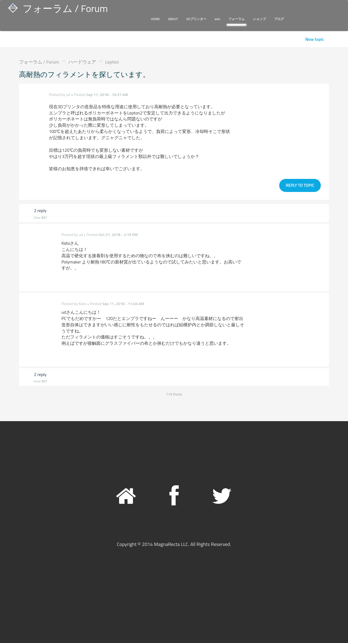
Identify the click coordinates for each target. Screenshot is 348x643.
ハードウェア (82, 62)
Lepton (112, 62)
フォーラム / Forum (39, 62)
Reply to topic (300, 183)
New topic (314, 39)
